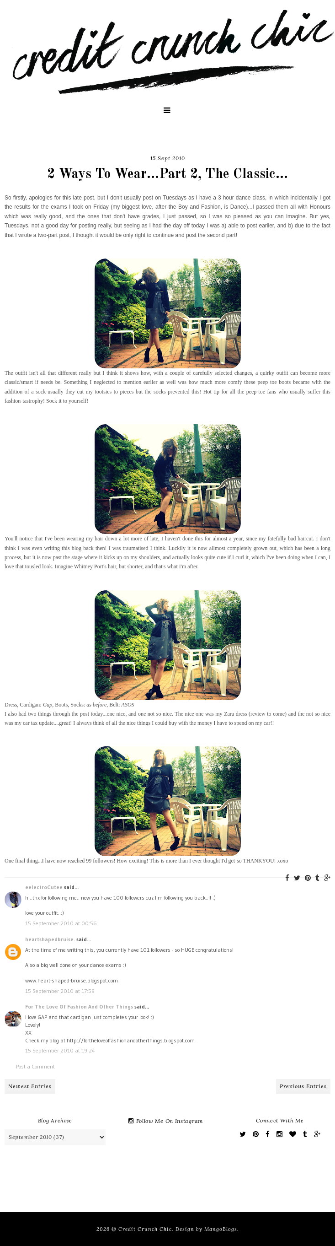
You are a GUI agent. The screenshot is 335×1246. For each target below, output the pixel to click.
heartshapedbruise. (50, 939)
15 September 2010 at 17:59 (60, 990)
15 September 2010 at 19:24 (60, 1050)
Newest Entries (30, 1086)
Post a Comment (35, 1066)
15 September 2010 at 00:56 (61, 923)
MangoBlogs (220, 1229)
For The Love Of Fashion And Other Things (79, 1006)
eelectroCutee (44, 887)
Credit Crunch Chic (145, 1229)
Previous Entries (303, 1086)
